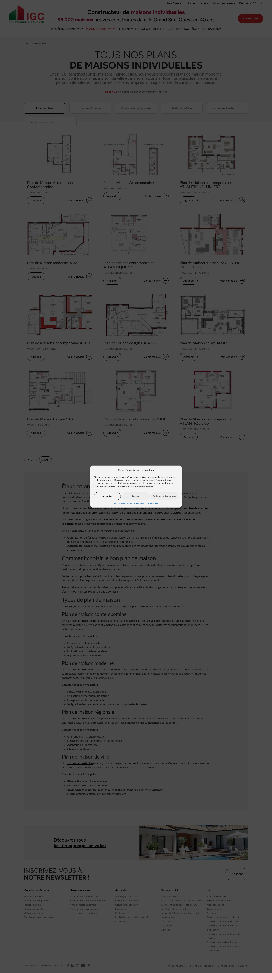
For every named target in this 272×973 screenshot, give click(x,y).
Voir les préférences (164, 496)
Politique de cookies (123, 503)
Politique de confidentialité (146, 503)
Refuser (136, 496)
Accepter (107, 496)
